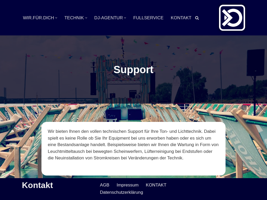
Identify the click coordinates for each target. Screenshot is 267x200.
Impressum (127, 185)
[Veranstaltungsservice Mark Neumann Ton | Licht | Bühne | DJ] (232, 18)
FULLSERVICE (148, 17)
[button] (56, 18)
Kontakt (37, 185)
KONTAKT (181, 17)
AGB (104, 185)
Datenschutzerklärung (121, 192)
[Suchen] (197, 18)
